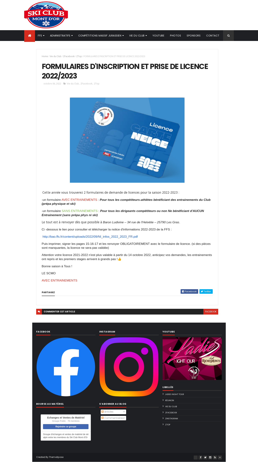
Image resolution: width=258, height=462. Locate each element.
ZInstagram (171, 418)
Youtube (158, 35)
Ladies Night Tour (174, 394)
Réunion (169, 400)
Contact (212, 35)
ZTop (79, 56)
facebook (210, 311)
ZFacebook (69, 56)
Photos (175, 35)
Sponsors (193, 35)
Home (45, 56)
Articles (107, 412)
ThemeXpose (56, 457)
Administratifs (60, 35)
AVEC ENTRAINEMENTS (79, 200)
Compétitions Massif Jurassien (99, 35)
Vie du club (137, 35)
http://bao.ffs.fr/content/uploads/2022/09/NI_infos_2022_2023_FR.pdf (90, 236)
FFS (40, 35)
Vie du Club (55, 56)
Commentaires (112, 418)
